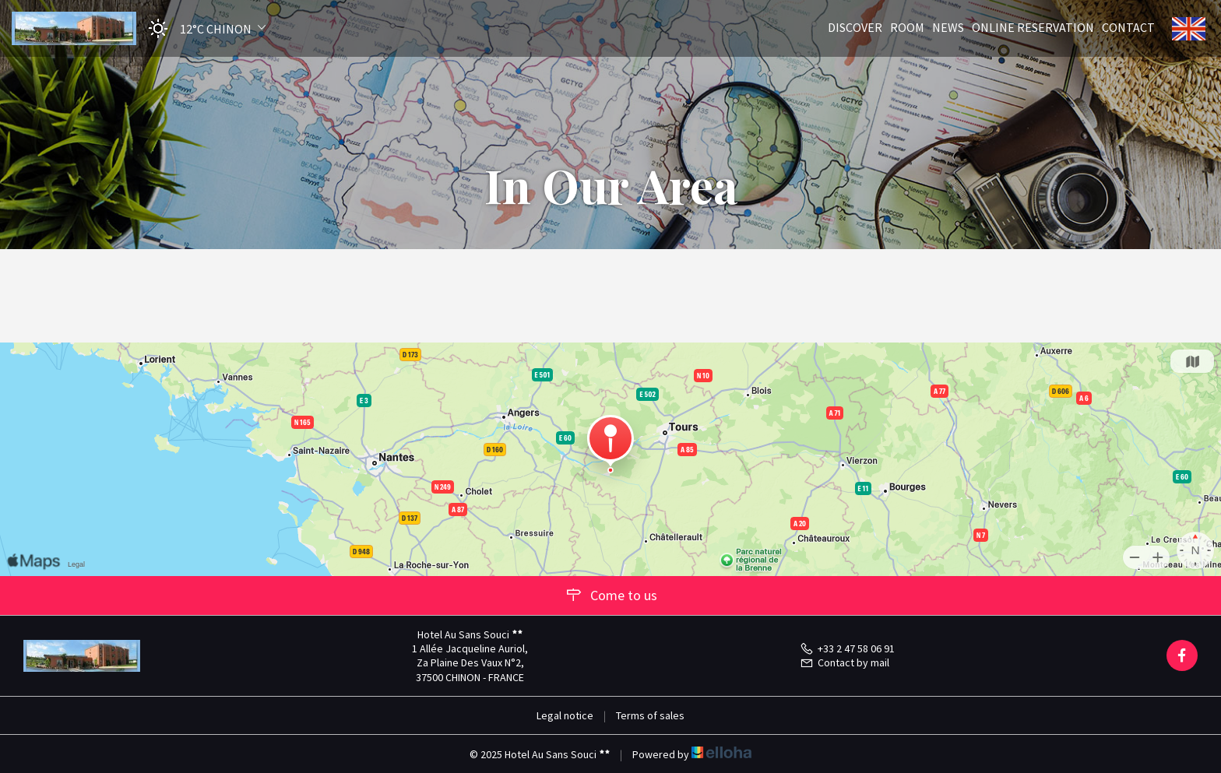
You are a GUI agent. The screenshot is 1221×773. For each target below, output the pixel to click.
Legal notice (565, 715)
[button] (202, 28)
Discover (855, 26)
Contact (1128, 26)
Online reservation (1033, 26)
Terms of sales (650, 715)
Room (907, 26)
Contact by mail (844, 662)
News (948, 26)
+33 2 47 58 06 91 (847, 648)
